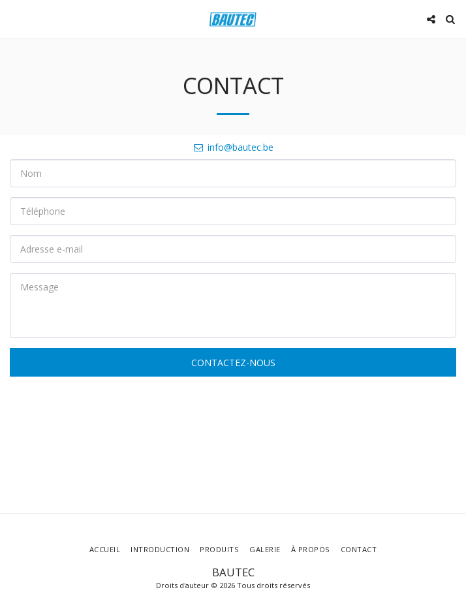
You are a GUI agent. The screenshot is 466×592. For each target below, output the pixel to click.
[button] (14, 18)
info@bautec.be (233, 147)
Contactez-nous (233, 362)
